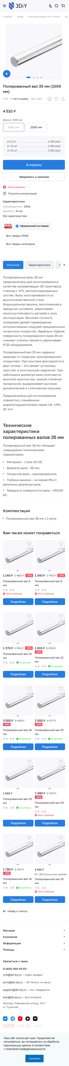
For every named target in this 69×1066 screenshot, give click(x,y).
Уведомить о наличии (34, 176)
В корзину (34, 165)
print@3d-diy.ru (13, 982)
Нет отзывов (19, 98)
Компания (10, 936)
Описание (13, 264)
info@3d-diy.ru (12, 974)
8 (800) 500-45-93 (14, 968)
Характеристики (39, 264)
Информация (12, 943)
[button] (28, 77)
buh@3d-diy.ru (12, 997)
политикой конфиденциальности (25, 1048)
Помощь (8, 949)
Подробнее (18, 601)
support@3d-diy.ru (14, 989)
